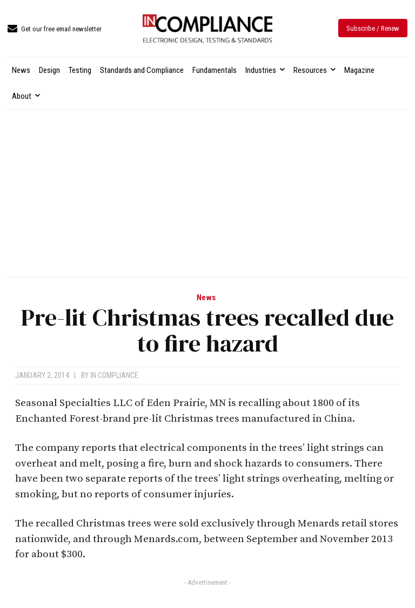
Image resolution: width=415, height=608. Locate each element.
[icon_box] (55, 29)
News (206, 298)
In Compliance (114, 375)
